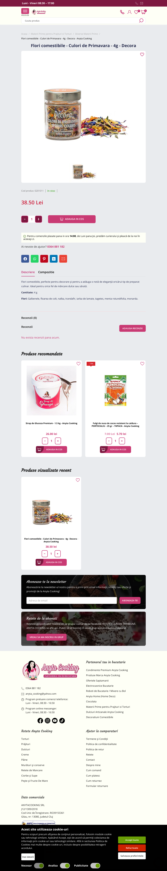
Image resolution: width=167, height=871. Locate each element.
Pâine (24, 759)
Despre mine (93, 765)
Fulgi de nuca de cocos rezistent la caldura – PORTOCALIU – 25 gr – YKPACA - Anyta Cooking (115, 424)
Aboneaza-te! (130, 600)
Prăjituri (25, 744)
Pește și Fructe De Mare (34, 781)
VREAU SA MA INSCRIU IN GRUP (46, 637)
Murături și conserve (32, 765)
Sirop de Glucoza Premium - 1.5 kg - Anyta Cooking (51, 423)
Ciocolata (91, 701)
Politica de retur (95, 749)
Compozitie (46, 272)
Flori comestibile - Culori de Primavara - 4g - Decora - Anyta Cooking (51, 540)
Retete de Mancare (32, 770)
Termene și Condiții (97, 739)
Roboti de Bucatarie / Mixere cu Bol (106, 691)
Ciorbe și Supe (29, 775)
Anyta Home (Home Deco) (100, 696)
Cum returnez (94, 781)
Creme (25, 754)
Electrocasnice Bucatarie (99, 686)
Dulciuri (25, 749)
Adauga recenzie (132, 328)
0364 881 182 (56, 246)
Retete (89, 754)
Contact (90, 759)
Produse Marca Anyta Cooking (103, 675)
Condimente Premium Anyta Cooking (107, 670)
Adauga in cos (72, 219)
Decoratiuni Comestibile (99, 717)
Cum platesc (93, 775)
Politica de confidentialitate (101, 744)
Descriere (28, 272)
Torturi (25, 739)
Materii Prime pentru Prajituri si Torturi (108, 707)
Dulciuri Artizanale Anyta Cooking (105, 712)
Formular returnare (97, 786)
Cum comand (93, 770)
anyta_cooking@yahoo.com (38, 693)
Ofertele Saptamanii (97, 680)
